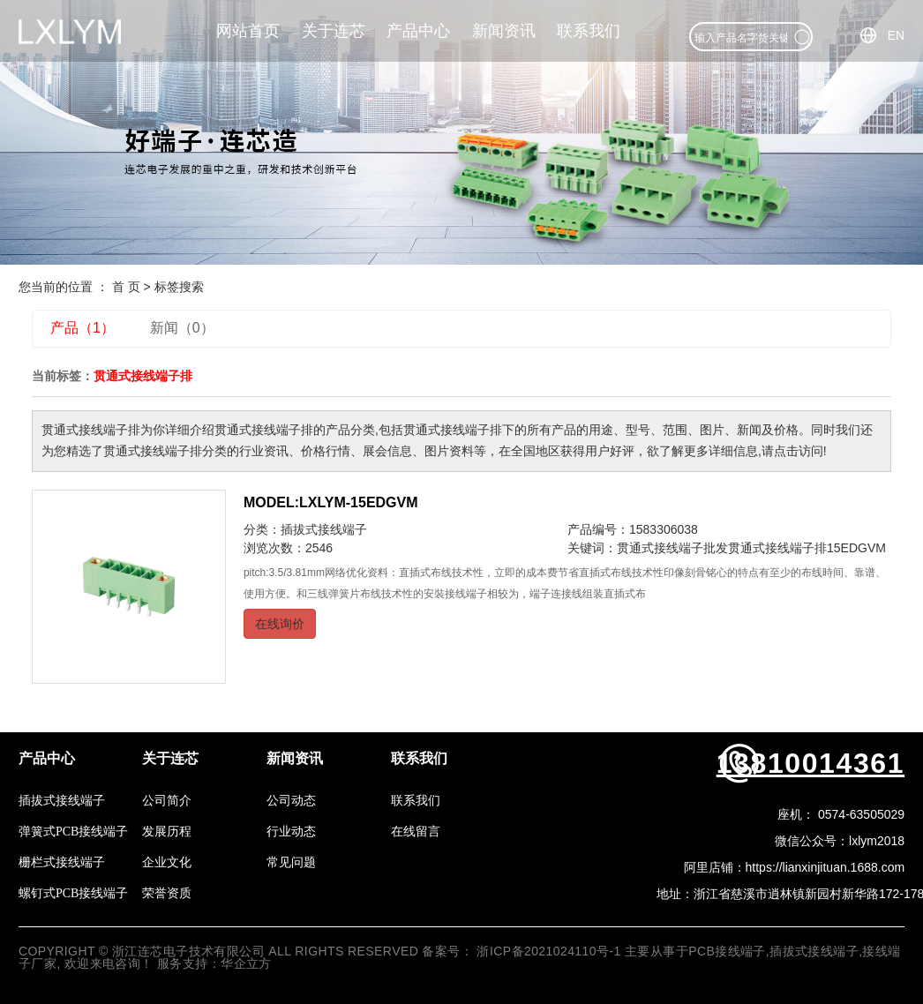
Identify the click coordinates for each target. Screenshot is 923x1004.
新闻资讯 (504, 31)
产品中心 (418, 31)
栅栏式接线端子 (62, 862)
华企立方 (246, 963)
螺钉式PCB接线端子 (73, 893)
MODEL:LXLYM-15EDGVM (331, 502)
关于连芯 (333, 31)
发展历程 (166, 831)
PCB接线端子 (727, 951)
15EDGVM (856, 548)
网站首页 (248, 31)
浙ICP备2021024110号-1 (548, 951)
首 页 (126, 287)
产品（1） (82, 327)
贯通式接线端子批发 (672, 548)
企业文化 (166, 862)
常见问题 (291, 862)
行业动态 (291, 831)
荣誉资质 (166, 893)
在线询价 (279, 624)
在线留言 (415, 831)
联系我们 (588, 31)
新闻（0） (182, 327)
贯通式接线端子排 (777, 548)
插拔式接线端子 (324, 529)
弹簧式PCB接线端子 (73, 831)
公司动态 (291, 800)
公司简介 (166, 800)
